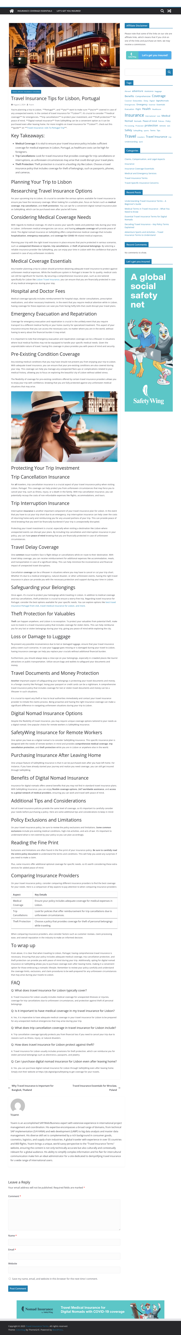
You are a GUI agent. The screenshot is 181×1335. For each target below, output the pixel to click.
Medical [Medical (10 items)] (166, 115)
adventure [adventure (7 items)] (137, 91)
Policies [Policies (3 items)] (161, 121)
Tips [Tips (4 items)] (158, 130)
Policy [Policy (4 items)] (168, 121)
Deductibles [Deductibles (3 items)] (137, 101)
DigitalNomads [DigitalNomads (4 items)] (162, 100)
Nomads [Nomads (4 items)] (137, 121)
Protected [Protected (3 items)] (139, 126)
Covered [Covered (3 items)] (128, 101)
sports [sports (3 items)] (146, 130)
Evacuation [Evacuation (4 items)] (129, 109)
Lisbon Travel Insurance (47, 279)
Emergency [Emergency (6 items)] (142, 104)
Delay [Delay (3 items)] (146, 101)
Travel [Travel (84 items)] (130, 136)
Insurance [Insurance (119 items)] (134, 115)
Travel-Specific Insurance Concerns (26, 92)
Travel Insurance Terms (136, 178)
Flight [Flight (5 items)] (138, 109)
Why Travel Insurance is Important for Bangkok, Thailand (31, 1088)
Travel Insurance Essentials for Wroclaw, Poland (96, 1088)
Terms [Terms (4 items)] (152, 130)
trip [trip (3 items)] (170, 137)
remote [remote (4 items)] (162, 125)
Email (12, 1249)
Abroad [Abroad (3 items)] (128, 91)
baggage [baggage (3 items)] (158, 91)
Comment (14, 1196)
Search (169, 72)
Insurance (129, 164)
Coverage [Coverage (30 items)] (159, 96)
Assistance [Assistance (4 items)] (148, 91)
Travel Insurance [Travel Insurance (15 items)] (156, 136)
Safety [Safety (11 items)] (128, 130)
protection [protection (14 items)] (151, 125)
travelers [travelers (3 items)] (141, 137)
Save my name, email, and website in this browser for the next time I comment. (55, 1278)
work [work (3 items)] (141, 142)
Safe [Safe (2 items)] (168, 126)
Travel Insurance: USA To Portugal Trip (45, 127)
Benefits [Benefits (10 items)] (129, 96)
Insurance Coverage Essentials (34, 10)
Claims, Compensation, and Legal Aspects (145, 159)
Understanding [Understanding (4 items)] (131, 141)
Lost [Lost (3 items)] (158, 116)
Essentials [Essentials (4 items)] (161, 104)
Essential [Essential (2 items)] (152, 105)
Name (12, 1235)
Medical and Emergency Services (140, 173)
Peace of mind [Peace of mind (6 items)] (150, 121)
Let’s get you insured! (69, 10)
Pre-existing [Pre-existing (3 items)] (129, 126)
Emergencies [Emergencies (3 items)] (130, 104)
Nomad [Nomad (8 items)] (129, 121)
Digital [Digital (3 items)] (152, 101)
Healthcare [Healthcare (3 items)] (156, 109)
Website (12, 1263)
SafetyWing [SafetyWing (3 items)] (137, 130)
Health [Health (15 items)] (146, 109)
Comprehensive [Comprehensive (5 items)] (143, 96)
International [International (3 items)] (150, 116)
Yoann (31, 104)
